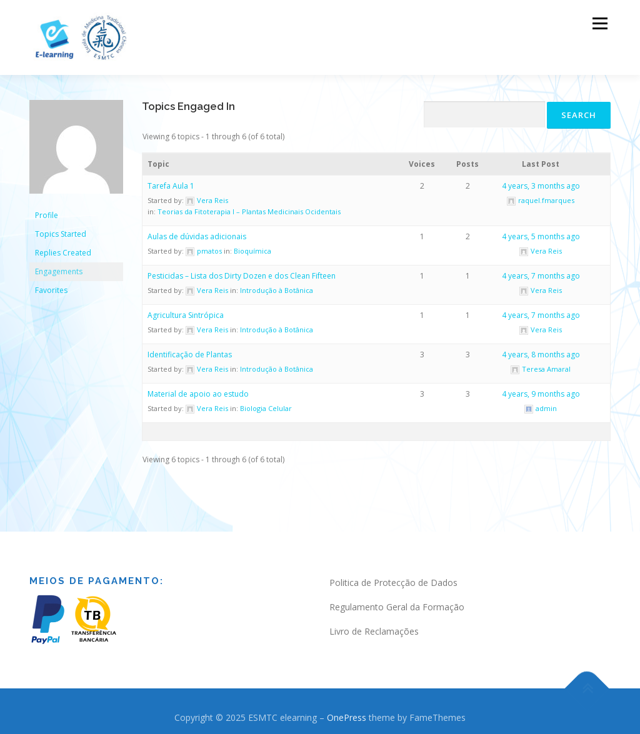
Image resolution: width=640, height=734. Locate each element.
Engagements (58, 265)
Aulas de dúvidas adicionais (197, 230)
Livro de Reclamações (374, 624)
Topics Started (60, 227)
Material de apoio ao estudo (198, 387)
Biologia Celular (266, 402)
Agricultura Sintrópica (186, 309)
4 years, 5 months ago (541, 230)
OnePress (346, 711)
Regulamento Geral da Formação (396, 601)
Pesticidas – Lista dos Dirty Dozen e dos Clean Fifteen (242, 269)
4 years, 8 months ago (541, 348)
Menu (600, 23)
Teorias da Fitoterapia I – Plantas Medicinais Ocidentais (249, 205)
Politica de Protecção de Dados (393, 576)
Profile (46, 209)
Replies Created (63, 246)
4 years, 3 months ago (541, 179)
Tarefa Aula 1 (171, 179)
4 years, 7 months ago (541, 269)
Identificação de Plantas (190, 348)
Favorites (51, 284)
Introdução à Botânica (276, 284)
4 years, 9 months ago (541, 387)
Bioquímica (252, 244)
